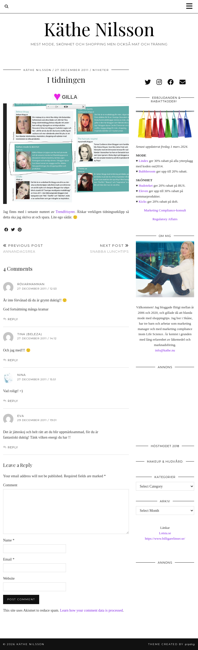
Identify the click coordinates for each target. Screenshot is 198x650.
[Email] (182, 82)
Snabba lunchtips (109, 248)
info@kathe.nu (165, 350)
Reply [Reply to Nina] (13, 401)
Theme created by (171, 644)
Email (8, 559)
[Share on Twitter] (13, 230)
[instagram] (159, 82)
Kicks (142, 201)
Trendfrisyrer (65, 212)
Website (9, 578)
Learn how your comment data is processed (91, 610)
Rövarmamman (31, 284)
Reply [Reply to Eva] (13, 447)
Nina (21, 375)
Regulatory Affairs (165, 219)
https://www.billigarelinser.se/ (165, 538)
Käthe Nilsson (99, 28)
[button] (191, 6)
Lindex (143, 161)
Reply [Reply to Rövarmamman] (13, 319)
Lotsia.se (165, 533)
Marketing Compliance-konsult (165, 210)
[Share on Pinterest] (19, 230)
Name (8, 540)
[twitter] (148, 82)
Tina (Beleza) (29, 334)
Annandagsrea (23, 248)
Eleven (143, 191)
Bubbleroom (147, 171)
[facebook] (171, 82)
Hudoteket (146, 185)
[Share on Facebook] (6, 230)
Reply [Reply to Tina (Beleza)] (13, 360)
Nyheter (101, 70)
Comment (10, 485)
